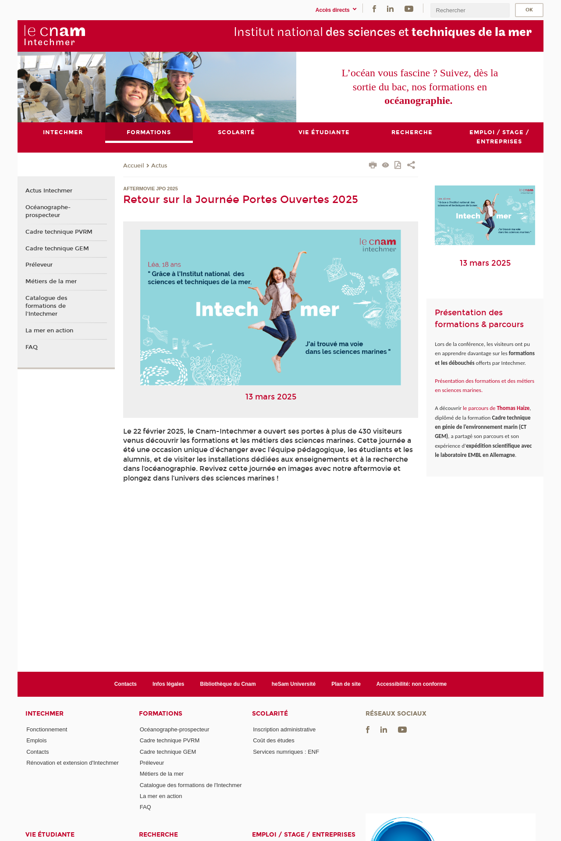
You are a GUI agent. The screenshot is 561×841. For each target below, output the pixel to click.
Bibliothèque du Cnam (228, 684)
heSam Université (294, 684)
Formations (160, 713)
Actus (159, 165)
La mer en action (49, 330)
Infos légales (169, 684)
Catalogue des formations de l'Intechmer (46, 306)
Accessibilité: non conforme (411, 684)
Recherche (158, 834)
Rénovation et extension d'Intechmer (72, 762)
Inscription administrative (284, 729)
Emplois (36, 741)
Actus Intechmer (48, 191)
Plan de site (346, 684)
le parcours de (495, 408)
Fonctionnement (46, 729)
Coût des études (274, 741)
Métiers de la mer (51, 281)
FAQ (31, 347)
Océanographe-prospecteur (48, 211)
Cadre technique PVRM (58, 231)
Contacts (125, 684)
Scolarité (270, 713)
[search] (469, 10)
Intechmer (44, 713)
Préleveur (39, 264)
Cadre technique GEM (57, 248)
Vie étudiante (50, 834)
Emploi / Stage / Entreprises (303, 834)
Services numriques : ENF (286, 751)
